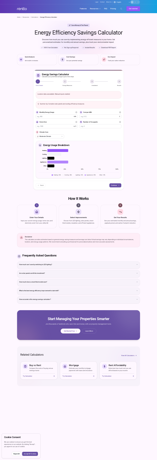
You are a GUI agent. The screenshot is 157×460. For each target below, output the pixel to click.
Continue (115, 185)
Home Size (43, 122)
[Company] (22, 8)
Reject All (16, 454)
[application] (78, 160)
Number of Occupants (90, 122)
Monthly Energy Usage (46, 112)
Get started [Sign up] (133, 9)
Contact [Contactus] (102, 2)
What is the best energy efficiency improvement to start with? (78, 290)
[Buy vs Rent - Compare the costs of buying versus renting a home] (39, 370)
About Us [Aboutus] (109, 2)
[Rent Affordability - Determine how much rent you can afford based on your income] (118, 371)
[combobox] (50, 136)
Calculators (34, 17)
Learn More (89, 331)
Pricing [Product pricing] (113, 9)
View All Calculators (129, 355)
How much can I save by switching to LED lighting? (78, 264)
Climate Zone (43, 132)
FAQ (105, 9)
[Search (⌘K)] (121, 9)
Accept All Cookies (30, 454)
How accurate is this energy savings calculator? (78, 299)
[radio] (132, 2)
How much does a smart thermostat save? (78, 282)
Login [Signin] (96, 2)
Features (83, 9)
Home (19, 17)
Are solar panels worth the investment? (78, 273)
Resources (26, 17)
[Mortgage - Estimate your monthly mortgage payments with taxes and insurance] (78, 370)
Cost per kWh (87, 112)
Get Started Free (70, 331)
